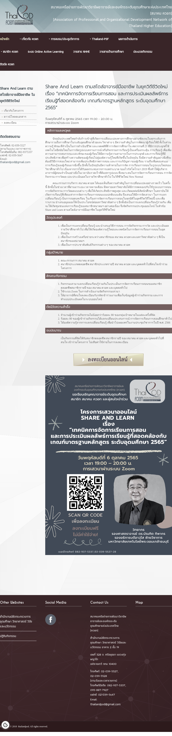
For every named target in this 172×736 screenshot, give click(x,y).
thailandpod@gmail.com (15, 162)
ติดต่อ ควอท (7, 64)
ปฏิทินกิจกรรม (8, 636)
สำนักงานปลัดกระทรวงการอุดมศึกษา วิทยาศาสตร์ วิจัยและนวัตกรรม (16, 621)
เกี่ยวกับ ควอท (30, 39)
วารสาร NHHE (81, 51)
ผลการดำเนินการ (128, 39)
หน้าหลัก (4, 39)
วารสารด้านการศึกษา (111, 51)
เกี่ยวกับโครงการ (14, 110)
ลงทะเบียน (10, 122)
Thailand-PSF (100, 39)
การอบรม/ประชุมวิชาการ (65, 39)
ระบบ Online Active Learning (45, 51)
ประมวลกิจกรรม (142, 51)
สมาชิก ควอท (10, 51)
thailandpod (23, 726)
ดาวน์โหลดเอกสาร (15, 116)
